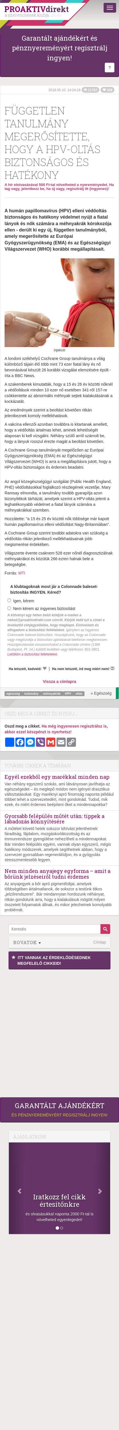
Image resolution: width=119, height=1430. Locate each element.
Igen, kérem (20, 601)
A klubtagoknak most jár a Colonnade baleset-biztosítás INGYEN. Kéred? (54, 589)
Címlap (99, 942)
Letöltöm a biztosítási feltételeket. (32, 654)
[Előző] (16, 1188)
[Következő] (102, 1188)
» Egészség (101, 693)
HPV (68, 693)
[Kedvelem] (45, 668)
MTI (21, 573)
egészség (13, 693)
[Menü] (110, 8)
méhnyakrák (52, 693)
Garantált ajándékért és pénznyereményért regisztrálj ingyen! (59, 47)
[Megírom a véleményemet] (112, 668)
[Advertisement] (59, 1032)
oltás (79, 693)
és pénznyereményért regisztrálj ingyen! (59, 1109)
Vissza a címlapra (59, 681)
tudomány (31, 693)
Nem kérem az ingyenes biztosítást (41, 608)
